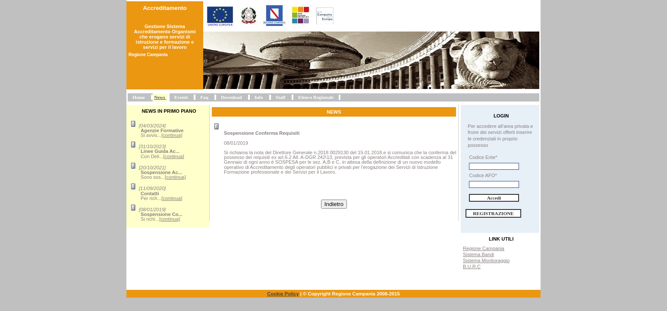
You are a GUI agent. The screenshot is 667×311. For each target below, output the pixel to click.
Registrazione (493, 213)
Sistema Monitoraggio (486, 260)
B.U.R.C (472, 266)
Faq (204, 97)
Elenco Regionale (316, 97)
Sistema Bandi (478, 254)
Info (259, 97)
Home (138, 97)
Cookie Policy (283, 293)
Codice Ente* (483, 157)
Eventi (181, 97)
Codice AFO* (483, 175)
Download (231, 97)
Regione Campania (483, 248)
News (159, 97)
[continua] (171, 135)
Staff (281, 97)
